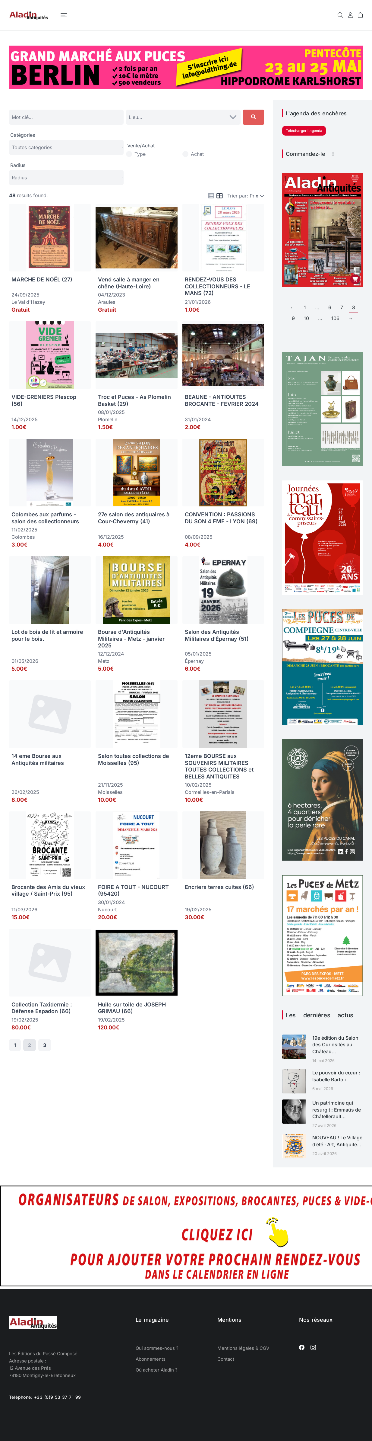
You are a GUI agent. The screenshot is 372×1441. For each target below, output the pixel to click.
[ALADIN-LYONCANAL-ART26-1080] (322, 859)
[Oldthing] (186, 87)
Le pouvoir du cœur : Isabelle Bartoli (336, 1076)
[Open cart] (360, 15)
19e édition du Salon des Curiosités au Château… (335, 1044)
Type (140, 154)
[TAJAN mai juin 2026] (322, 464)
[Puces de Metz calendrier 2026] (322, 994)
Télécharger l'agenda (304, 130)
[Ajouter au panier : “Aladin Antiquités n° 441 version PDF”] (355, 279)
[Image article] (294, 1047)
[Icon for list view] (211, 196)
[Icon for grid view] (219, 196)
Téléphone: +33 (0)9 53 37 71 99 (45, 1397)
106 (335, 318)
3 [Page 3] (44, 1045)
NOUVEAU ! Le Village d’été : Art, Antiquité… (337, 1141)
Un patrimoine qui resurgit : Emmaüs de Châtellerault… (336, 1109)
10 (306, 318)
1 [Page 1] (15, 1045)
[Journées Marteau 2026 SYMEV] (322, 593)
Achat (197, 154)
